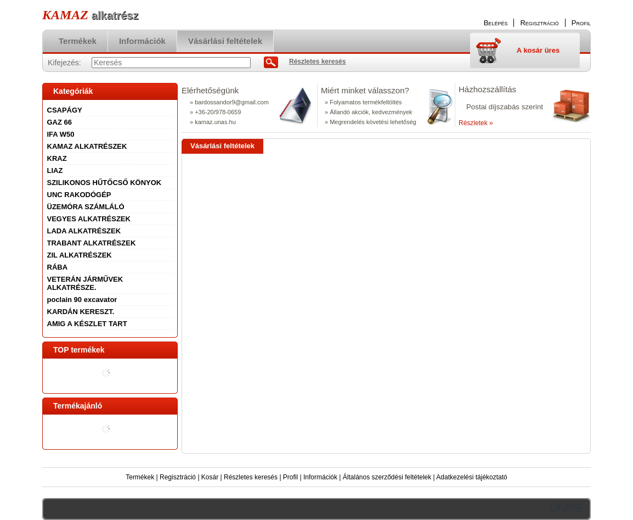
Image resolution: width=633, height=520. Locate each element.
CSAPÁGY (64, 110)
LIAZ (55, 170)
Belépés (496, 23)
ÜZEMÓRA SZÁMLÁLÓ (86, 207)
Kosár (209, 477)
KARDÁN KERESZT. (81, 311)
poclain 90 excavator (82, 299)
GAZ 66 (59, 122)
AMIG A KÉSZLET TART (87, 324)
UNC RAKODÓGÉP (79, 195)
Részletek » (476, 123)
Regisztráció (178, 477)
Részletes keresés (251, 477)
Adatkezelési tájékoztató (471, 477)
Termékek (140, 477)
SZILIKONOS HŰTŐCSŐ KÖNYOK (104, 182)
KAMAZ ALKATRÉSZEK (87, 146)
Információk (320, 477)
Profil (290, 477)
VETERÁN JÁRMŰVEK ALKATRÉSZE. (85, 283)
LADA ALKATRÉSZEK (84, 231)
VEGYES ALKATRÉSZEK (89, 219)
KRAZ (57, 158)
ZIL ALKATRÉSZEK (79, 255)
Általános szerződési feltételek (387, 477)
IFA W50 (61, 134)
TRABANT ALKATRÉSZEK (91, 243)
